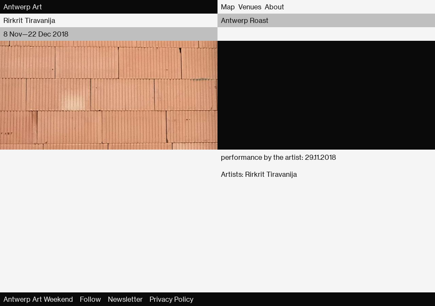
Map (228, 7)
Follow (90, 299)
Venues (249, 7)
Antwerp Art (22, 7)
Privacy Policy (171, 299)
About (274, 7)
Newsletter (125, 299)
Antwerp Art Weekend (38, 299)
